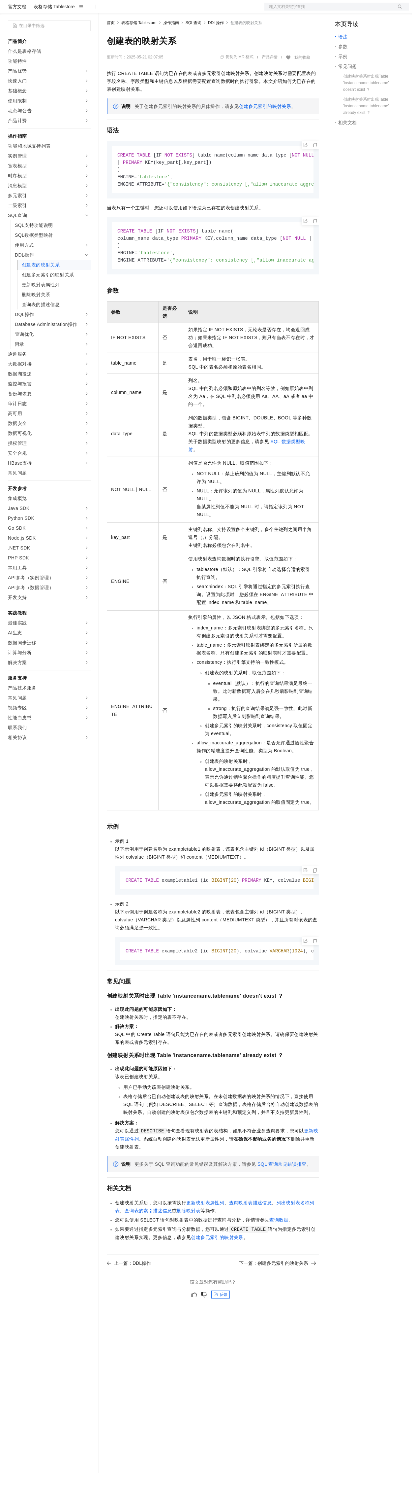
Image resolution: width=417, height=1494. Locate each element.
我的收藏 (302, 78)
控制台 (358, 10)
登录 (398, 10)
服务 (194, 10)
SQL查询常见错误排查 (282, 1189)
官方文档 (17, 27)
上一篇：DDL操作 (129, 1288)
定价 (142, 10)
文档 (328, 10)
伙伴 (178, 10)
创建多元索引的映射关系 (265, 127)
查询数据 (278, 1245)
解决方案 (106, 10)
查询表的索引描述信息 (148, 1235)
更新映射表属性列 (205, 1227)
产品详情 (270, 78)
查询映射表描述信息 (250, 1227)
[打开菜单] (10, 10)
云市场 (160, 10)
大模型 (67, 10)
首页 (111, 44)
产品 (85, 10)
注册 (374, 10)
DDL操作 (216, 44)
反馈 (220, 1319)
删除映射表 (188, 1235)
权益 (126, 10)
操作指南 (171, 44)
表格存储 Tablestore (54, 27)
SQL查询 (193, 44)
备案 (342, 10)
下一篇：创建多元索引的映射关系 (277, 1288)
